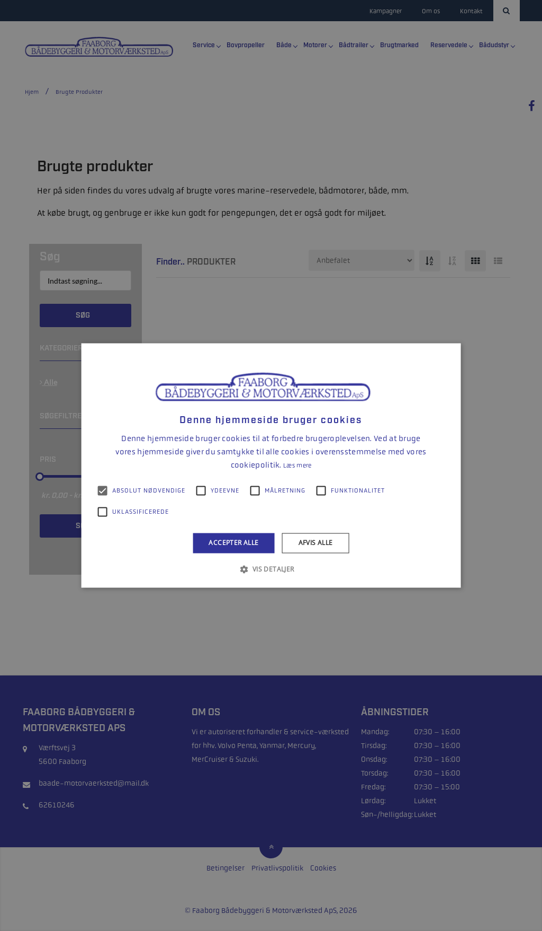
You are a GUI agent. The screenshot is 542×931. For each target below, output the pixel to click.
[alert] (271, 465)
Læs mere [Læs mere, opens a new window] (297, 465)
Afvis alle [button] (316, 542)
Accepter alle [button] (233, 542)
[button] (271, 569)
